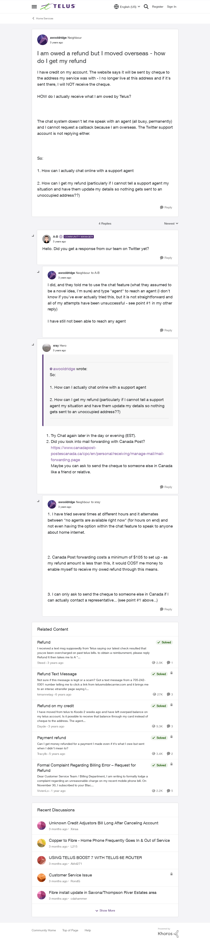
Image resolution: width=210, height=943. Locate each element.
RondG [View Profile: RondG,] (75, 881)
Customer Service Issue (70, 875)
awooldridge (64, 368)
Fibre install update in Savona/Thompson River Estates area (102, 892)
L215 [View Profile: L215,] (74, 846)
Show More (105, 910)
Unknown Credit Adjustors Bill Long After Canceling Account (103, 823)
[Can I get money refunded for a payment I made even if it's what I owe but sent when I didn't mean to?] (93, 745)
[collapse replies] (33, 236)
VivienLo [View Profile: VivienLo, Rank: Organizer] (43, 790)
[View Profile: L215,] (41, 843)
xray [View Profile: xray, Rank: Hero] (56, 345)
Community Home (44, 930)
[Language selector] (127, 6)
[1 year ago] (58, 790)
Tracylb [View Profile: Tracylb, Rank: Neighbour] (42, 753)
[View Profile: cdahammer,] (41, 895)
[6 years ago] (62, 694)
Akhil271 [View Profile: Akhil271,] (76, 863)
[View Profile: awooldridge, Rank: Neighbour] (42, 39)
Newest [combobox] (171, 224)
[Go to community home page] (58, 6)
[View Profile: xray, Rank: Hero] (46, 347)
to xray (95, 502)
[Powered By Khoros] (168, 933)
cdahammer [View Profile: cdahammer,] (79, 898)
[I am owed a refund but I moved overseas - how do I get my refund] (59, 241)
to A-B (95, 273)
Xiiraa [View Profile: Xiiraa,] (74, 829)
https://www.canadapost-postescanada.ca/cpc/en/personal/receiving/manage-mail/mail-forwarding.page (107, 453)
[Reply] (166, 207)
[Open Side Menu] (34, 6)
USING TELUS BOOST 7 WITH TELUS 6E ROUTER (95, 857)
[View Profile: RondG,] (41, 877)
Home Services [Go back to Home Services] (42, 18)
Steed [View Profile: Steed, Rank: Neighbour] (41, 662)
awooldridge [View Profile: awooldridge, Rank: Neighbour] (58, 37)
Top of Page (70, 930)
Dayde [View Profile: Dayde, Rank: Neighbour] (41, 726)
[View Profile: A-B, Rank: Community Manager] (46, 239)
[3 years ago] (54, 662)
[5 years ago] (56, 753)
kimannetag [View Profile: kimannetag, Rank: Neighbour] (45, 694)
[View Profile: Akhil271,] (41, 860)
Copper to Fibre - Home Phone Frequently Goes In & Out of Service (109, 840)
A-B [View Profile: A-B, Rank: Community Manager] (55, 236)
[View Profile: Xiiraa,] (41, 825)
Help (88, 930)
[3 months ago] (58, 829)
